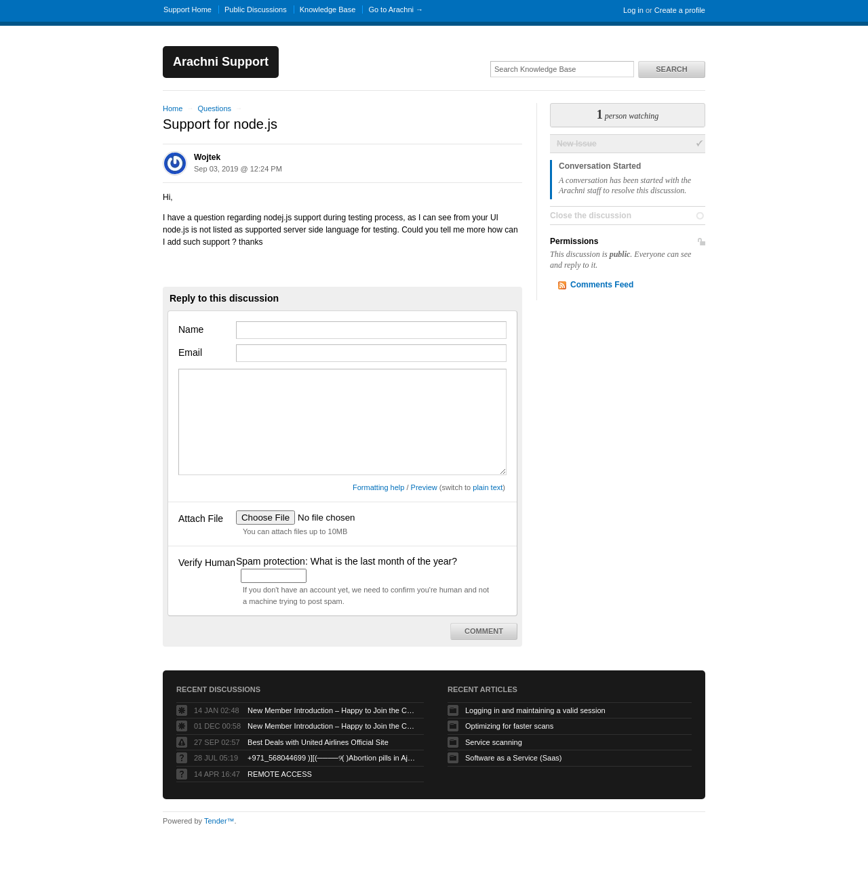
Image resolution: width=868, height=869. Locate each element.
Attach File (200, 518)
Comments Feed (601, 284)
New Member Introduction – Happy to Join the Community (332, 710)
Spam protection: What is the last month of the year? (346, 561)
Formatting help (378, 487)
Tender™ (219, 821)
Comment (484, 631)
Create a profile (679, 10)
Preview (424, 487)
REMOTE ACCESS (280, 774)
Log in (633, 10)
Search (671, 69)
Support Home (187, 9)
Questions (214, 108)
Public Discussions (255, 9)
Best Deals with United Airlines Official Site (318, 742)
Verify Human (206, 562)
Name (190, 329)
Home (172, 108)
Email (190, 352)
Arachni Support (221, 61)
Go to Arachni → (395, 9)
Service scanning (493, 742)
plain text (487, 487)
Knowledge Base (328, 9)
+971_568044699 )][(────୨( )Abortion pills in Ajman (332, 758)
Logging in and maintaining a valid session (535, 710)
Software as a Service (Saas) (513, 758)
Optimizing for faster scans (509, 726)
